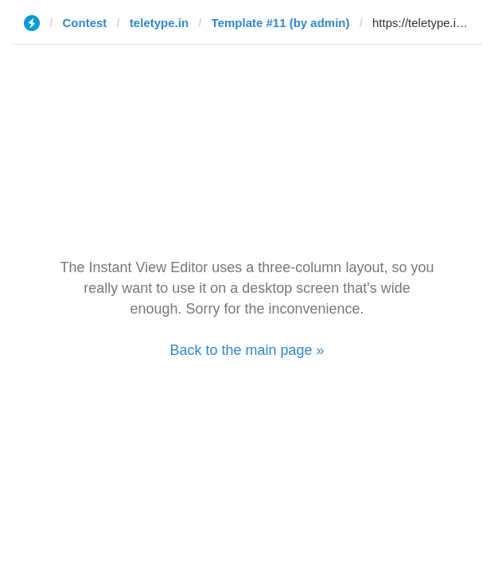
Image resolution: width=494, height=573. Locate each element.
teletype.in (159, 22)
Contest (85, 22)
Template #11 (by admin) (281, 22)
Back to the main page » (246, 350)
